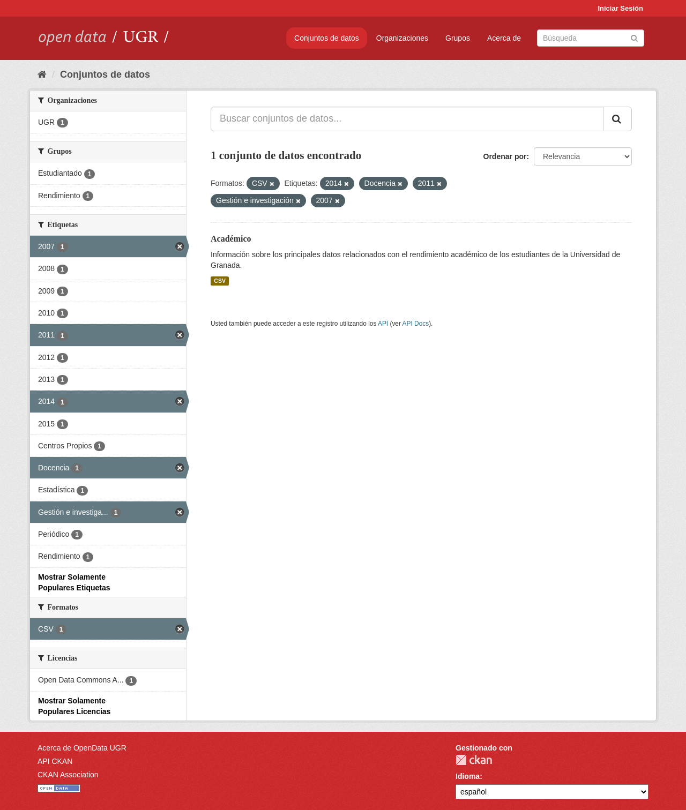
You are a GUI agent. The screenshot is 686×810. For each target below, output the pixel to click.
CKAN (474, 760)
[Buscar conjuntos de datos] (590, 38)
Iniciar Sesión (620, 8)
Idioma (468, 776)
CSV (220, 281)
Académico (231, 238)
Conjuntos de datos (326, 38)
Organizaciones (402, 38)
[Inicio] (42, 74)
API (383, 323)
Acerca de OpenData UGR (82, 748)
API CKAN (55, 761)
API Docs (415, 323)
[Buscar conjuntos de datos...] (407, 119)
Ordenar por (505, 156)
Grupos (457, 38)
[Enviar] (634, 37)
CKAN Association (68, 774)
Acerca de (504, 38)
